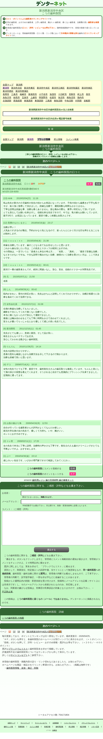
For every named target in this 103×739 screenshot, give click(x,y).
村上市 (80, 94)
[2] (14, 167)
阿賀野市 (43, 97)
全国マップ (8, 84)
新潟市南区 (87, 88)
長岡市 (6, 94)
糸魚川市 (7, 97)
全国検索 (56, 723)
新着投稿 (21, 726)
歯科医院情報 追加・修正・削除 (22, 668)
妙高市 (16, 97)
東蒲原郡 (39, 100)
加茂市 (53, 94)
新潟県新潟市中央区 (12, 183)
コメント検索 (72, 139)
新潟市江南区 (58, 88)
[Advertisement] (51, 59)
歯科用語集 (59, 726)
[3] (19, 167)
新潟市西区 (8, 91)
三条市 (14, 94)
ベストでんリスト (70, 723)
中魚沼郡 (69, 100)
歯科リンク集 (8, 726)
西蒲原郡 (17, 100)
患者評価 (47, 726)
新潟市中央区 (43, 88)
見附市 (72, 94)
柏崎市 (23, 94)
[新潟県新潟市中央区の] (44, 167)
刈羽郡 (78, 100)
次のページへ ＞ (51, 161)
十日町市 (62, 94)
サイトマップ (25, 723)
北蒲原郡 (7, 100)
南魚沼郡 (58, 100)
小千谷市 (43, 94)
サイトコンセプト (19, 655)
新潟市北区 (16, 88)
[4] (23, 167)
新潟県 (19, 84)
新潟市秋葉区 (73, 88)
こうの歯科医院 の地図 (13, 618)
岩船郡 (87, 100)
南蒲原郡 (28, 100)
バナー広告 (95, 726)
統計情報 (83, 726)
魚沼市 (61, 97)
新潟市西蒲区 (22, 91)
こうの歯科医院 (12, 180)
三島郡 (48, 100)
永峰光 (54, 730)
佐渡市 (53, 97)
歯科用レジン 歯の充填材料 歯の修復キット (53, 480)
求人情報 (58, 139)
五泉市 (25, 97)
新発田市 (32, 94)
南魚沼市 (71, 97)
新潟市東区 (29, 88)
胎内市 (80, 97)
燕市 (88, 94)
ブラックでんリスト (18, 649)
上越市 (33, 97)
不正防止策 (7, 591)
